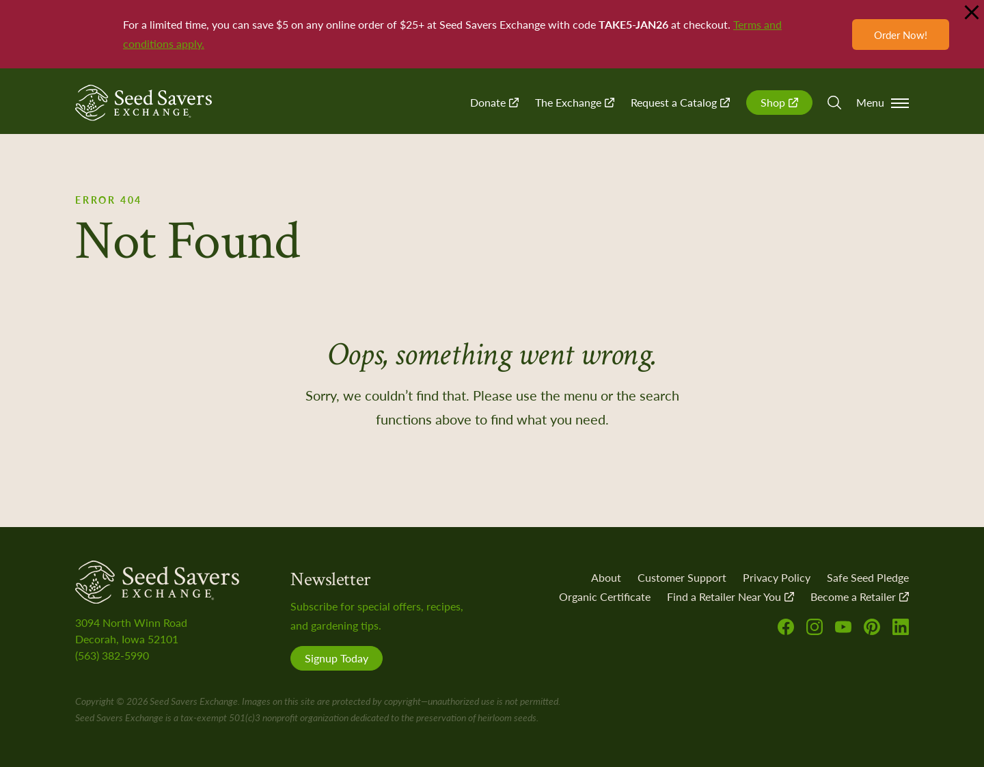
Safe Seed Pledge (868, 577)
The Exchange (574, 102)
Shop (779, 102)
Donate (494, 102)
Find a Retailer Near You (730, 596)
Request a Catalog (680, 102)
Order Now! (900, 34)
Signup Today (336, 658)
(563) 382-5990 (112, 655)
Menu (882, 102)
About (606, 577)
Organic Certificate (605, 596)
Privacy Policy (776, 577)
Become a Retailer (859, 596)
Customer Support (682, 577)
